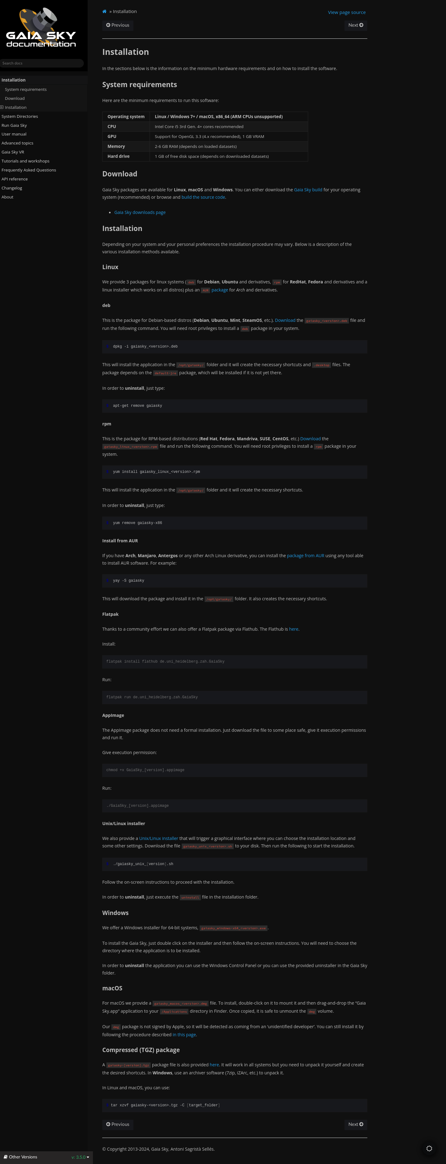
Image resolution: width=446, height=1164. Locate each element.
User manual (17, 134)
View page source (352, 12)
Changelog (17, 188)
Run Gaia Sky (17, 125)
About (10, 197)
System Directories (22, 116)
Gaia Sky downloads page (145, 212)
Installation (16, 80)
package (229, 290)
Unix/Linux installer (164, 838)
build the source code (209, 197)
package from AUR (311, 555)
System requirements (31, 89)
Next (360, 25)
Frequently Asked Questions (31, 170)
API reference (20, 179)
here (299, 629)
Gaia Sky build (314, 190)
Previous (123, 25)
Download (20, 98)
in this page (190, 1034)
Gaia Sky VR (15, 152)
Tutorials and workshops (28, 161)
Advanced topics (20, 143)
